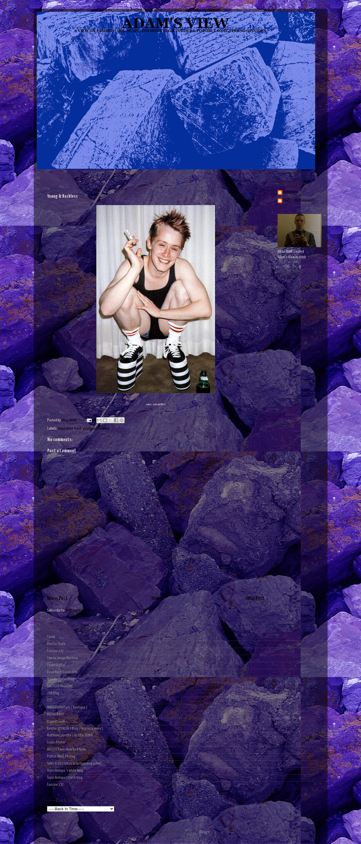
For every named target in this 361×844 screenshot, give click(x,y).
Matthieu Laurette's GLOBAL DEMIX (70, 735)
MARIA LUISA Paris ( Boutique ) (67, 707)
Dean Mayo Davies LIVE (62, 672)
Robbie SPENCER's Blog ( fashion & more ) (75, 729)
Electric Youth (56, 644)
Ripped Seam (56, 722)
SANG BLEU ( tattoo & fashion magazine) (74, 764)
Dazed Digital (56, 665)
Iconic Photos (56, 742)
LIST (50, 700)
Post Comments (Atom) (81, 610)
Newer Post (57, 598)
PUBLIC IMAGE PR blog (61, 756)
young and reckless (96, 429)
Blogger (204, 832)
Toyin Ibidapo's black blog (65, 778)
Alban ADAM (290, 192)
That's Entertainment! (298, 200)
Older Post (254, 598)
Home (156, 598)
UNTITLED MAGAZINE (60, 686)
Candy (51, 637)
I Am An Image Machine (62, 658)
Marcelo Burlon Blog (60, 679)
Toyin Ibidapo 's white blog (65, 771)
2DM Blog (53, 693)
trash (78, 429)
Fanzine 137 (55, 651)
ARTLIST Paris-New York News (66, 749)
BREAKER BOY (55, 714)
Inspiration (65, 429)
